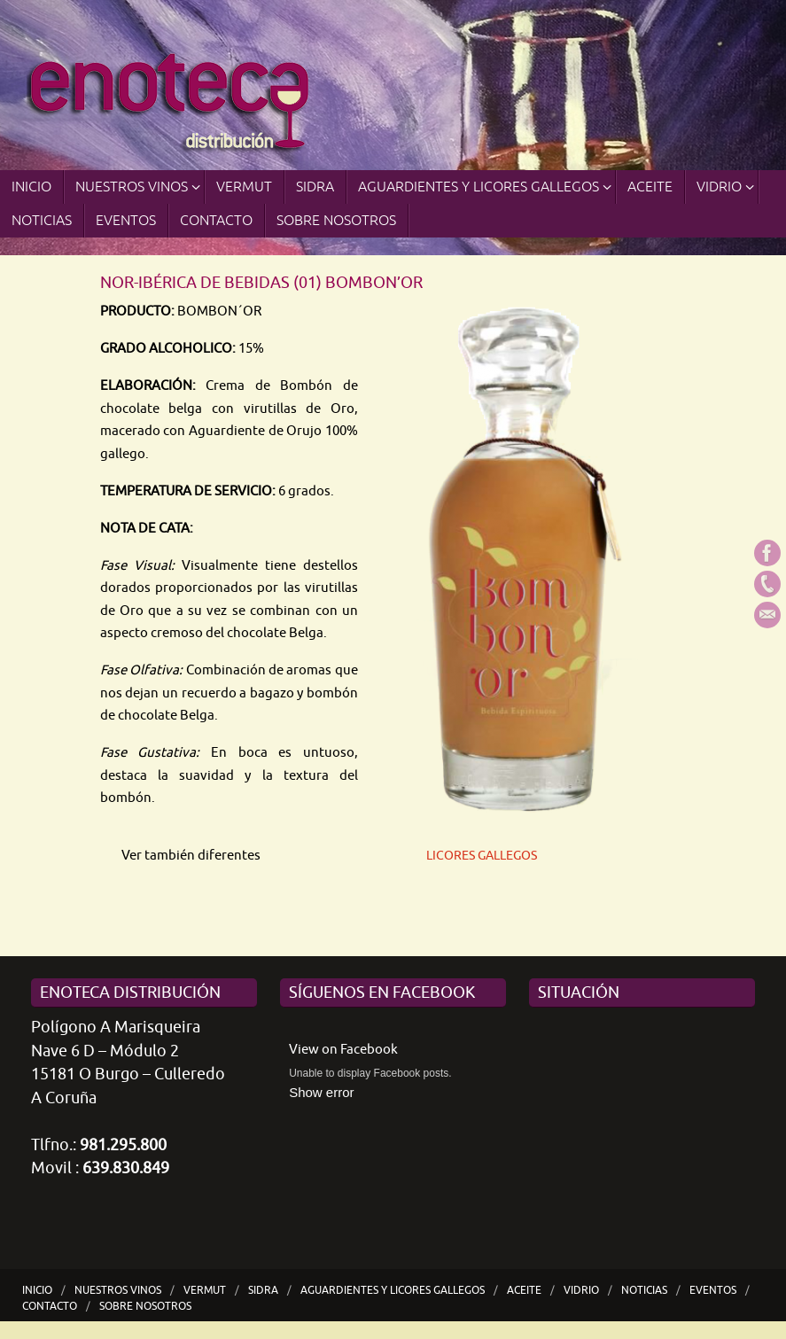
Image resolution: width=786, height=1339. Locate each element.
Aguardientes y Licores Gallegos (392, 1290)
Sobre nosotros (145, 1306)
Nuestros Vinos (117, 1290)
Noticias (644, 1290)
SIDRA (263, 1290)
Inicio (37, 1290)
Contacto (49, 1306)
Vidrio (581, 1290)
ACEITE (524, 1290)
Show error (321, 1092)
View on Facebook (343, 1049)
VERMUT (204, 1290)
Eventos (712, 1290)
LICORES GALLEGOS (481, 855)
